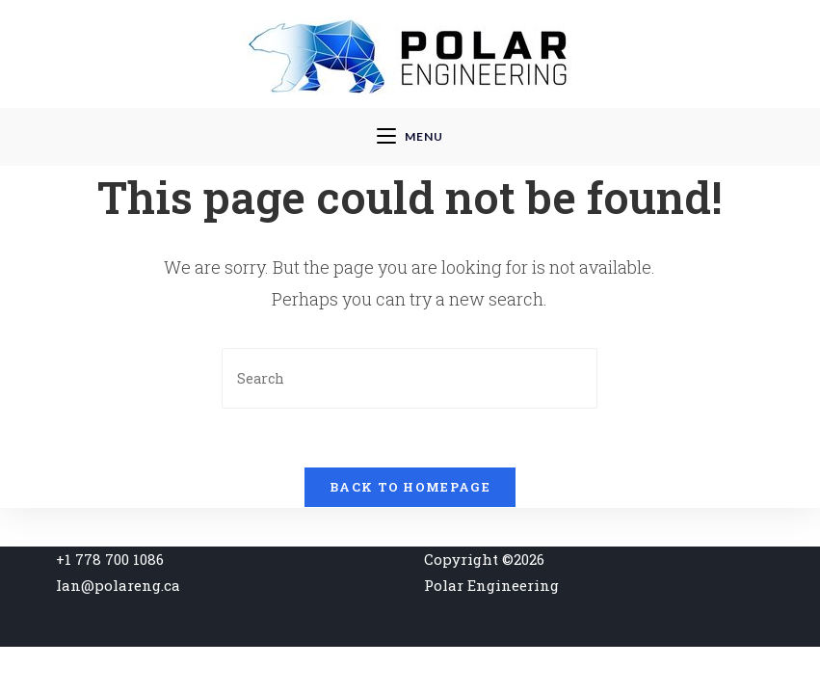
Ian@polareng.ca (118, 585)
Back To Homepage (410, 486)
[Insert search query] (409, 378)
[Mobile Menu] (410, 137)
